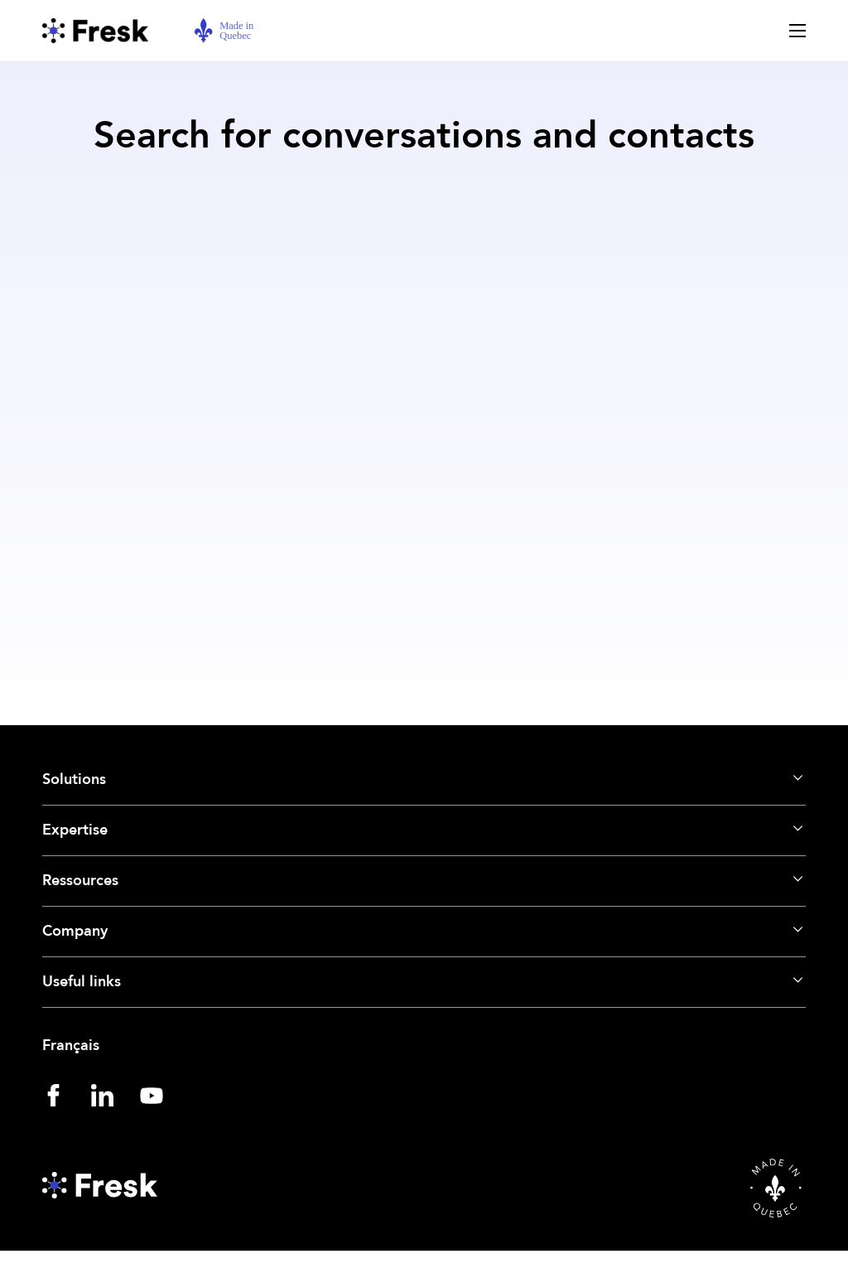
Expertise (75, 830)
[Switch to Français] (424, 1046)
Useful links (81, 981)
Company (75, 931)
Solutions (74, 779)
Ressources (80, 880)
